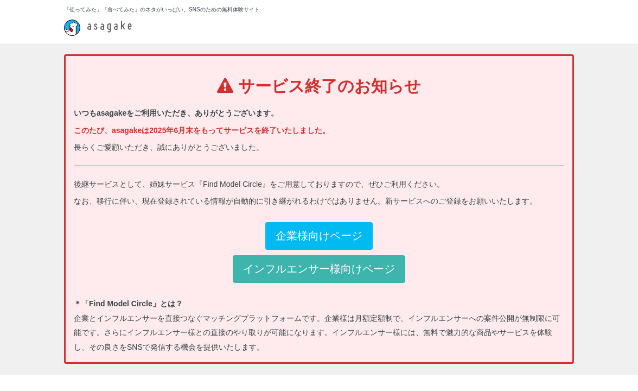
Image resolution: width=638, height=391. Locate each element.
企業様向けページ (319, 236)
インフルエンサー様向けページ (319, 269)
